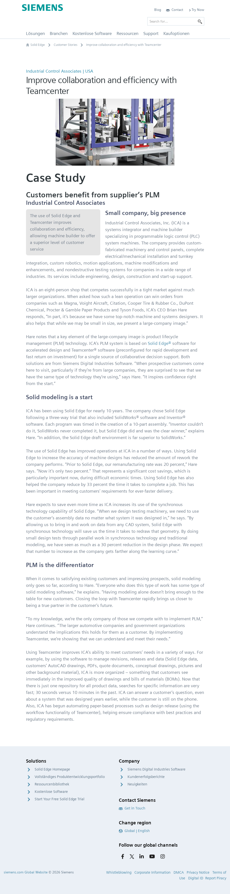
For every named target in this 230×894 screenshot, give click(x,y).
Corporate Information (152, 872)
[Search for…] (175, 21)
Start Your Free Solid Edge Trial (59, 799)
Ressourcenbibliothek (52, 784)
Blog (157, 10)
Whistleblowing (118, 872)
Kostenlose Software (51, 791)
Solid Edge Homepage (52, 769)
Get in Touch (132, 808)
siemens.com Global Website (26, 872)
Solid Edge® (159, 343)
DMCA (179, 872)
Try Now (196, 10)
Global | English (134, 831)
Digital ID (195, 878)
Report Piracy (215, 878)
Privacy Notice (198, 872)
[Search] (200, 21)
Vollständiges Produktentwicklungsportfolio (70, 777)
